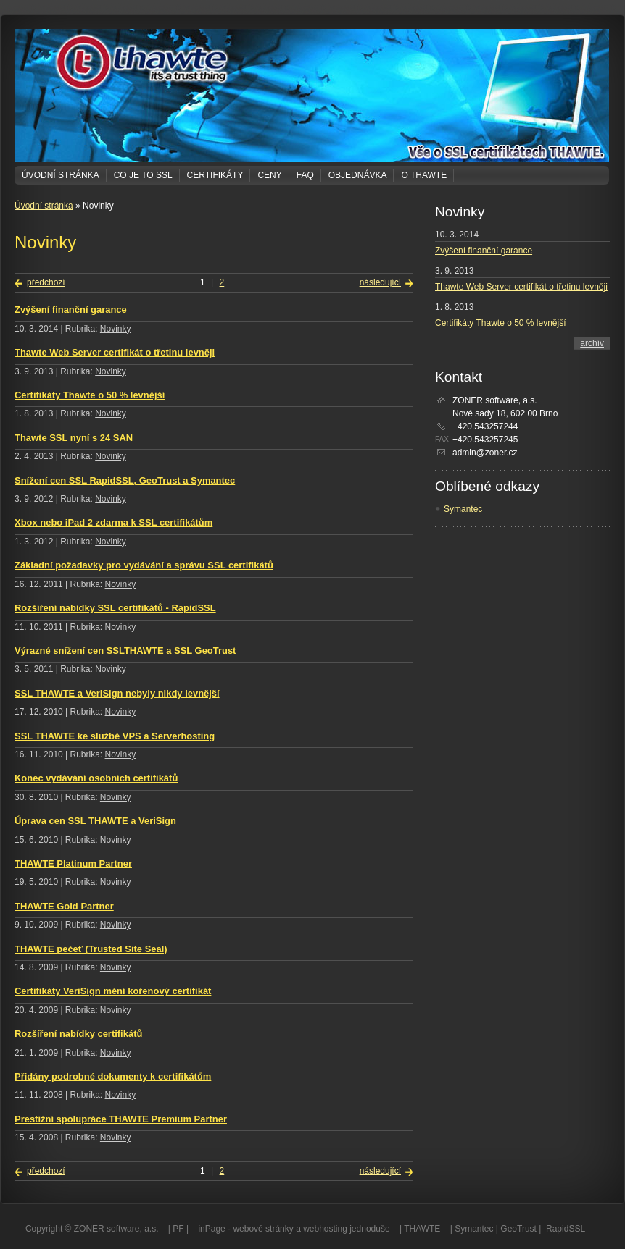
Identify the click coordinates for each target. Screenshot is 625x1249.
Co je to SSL (143, 175)
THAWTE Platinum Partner (73, 863)
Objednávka (357, 175)
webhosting (325, 1229)
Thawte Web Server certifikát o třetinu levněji (115, 352)
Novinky (115, 329)
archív (592, 343)
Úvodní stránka (60, 175)
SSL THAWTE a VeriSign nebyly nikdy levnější (117, 693)
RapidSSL (565, 1229)
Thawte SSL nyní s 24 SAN (74, 437)
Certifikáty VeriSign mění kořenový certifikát (113, 990)
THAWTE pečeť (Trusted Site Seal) (91, 948)
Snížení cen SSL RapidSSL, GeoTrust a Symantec (125, 480)
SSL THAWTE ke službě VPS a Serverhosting (115, 736)
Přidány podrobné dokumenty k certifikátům (113, 1076)
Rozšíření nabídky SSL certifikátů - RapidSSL (115, 607)
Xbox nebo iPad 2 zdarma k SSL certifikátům (113, 522)
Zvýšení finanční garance (71, 309)
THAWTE (422, 1229)
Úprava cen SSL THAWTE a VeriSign (95, 820)
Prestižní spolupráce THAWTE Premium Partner (121, 1119)
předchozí (46, 282)
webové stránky (263, 1229)
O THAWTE (424, 175)
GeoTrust (518, 1229)
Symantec (463, 509)
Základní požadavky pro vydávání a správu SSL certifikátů (144, 565)
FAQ (305, 175)
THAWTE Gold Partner (64, 906)
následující (380, 282)
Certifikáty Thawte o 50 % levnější (90, 395)
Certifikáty (215, 175)
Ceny (269, 175)
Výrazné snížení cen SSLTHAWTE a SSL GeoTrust (125, 650)
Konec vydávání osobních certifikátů (96, 778)
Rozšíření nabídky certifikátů (78, 1033)
